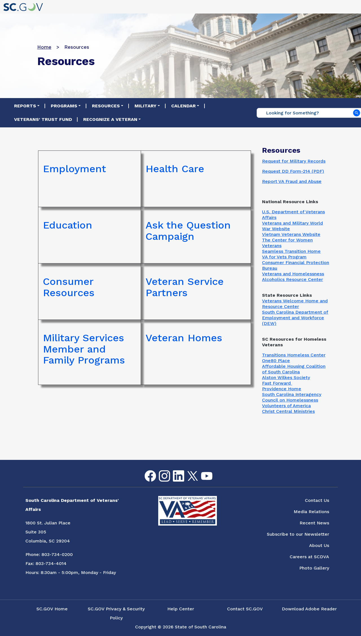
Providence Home (281, 388)
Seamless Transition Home (291, 251)
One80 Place (276, 360)
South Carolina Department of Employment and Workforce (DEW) (295, 317)
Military (146, 105)
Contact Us (317, 500)
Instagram (160, 470)
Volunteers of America (286, 405)
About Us (319, 545)
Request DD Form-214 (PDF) (293, 171)
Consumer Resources (68, 287)
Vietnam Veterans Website (291, 234)
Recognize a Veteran (110, 119)
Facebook (146, 470)
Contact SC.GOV (245, 608)
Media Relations (311, 511)
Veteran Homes (184, 338)
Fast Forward (277, 383)
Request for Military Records (293, 161)
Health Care (175, 169)
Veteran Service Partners (185, 287)
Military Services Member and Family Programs (84, 349)
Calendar (183, 105)
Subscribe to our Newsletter (298, 534)
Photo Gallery (314, 568)
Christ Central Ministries (288, 411)
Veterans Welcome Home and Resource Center (295, 303)
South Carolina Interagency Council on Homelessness (291, 397)
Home (44, 47)
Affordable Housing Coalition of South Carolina (293, 369)
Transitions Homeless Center (293, 355)
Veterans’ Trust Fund (43, 119)
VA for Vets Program (284, 257)
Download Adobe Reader (309, 608)
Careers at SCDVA (309, 556)
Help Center (180, 608)
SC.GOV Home (52, 608)
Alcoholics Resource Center (292, 279)
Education (67, 225)
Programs (64, 105)
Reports (25, 105)
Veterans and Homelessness (293, 273)
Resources (106, 105)
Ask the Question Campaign (188, 231)
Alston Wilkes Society (286, 377)
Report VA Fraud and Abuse (292, 181)
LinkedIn (174, 470)
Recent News (314, 523)
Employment (74, 169)
